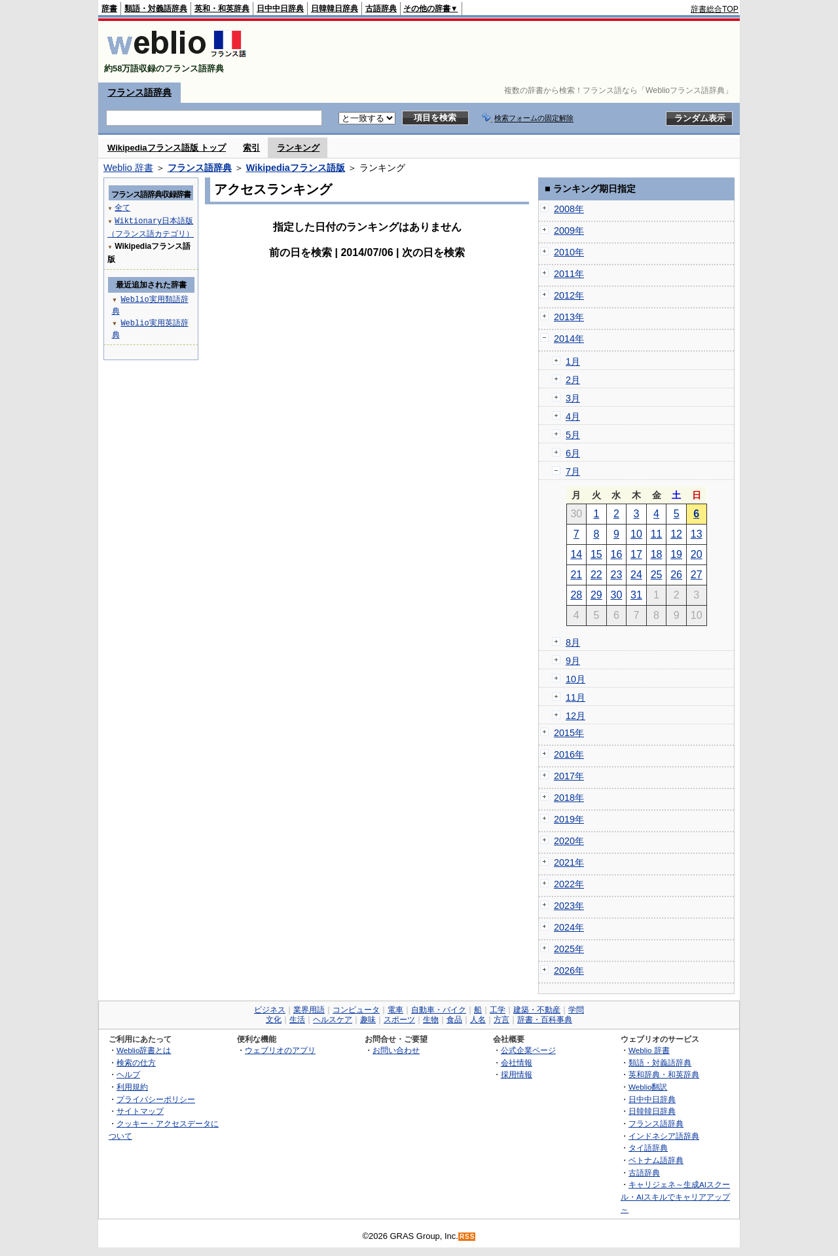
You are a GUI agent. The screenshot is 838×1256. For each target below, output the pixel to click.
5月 (573, 435)
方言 (501, 1020)
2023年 (569, 905)
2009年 (569, 230)
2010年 (569, 252)
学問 (576, 1010)
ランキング (298, 148)
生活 (297, 1020)
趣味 (368, 1020)
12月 (575, 716)
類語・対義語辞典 (155, 8)
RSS (467, 1236)
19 (676, 554)
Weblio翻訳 (647, 1086)
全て (122, 207)
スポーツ (399, 1020)
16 (617, 554)
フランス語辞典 (139, 92)
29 (596, 594)
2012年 (569, 295)
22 (596, 574)
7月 (573, 471)
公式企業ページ (528, 1050)
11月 (575, 697)
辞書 (109, 8)
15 (596, 554)
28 (576, 594)
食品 (454, 1020)
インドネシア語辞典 (663, 1136)
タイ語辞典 (648, 1147)
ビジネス (269, 1010)
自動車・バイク (438, 1010)
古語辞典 (381, 8)
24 (636, 574)
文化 (274, 1020)
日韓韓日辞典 (334, 8)
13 (696, 534)
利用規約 (132, 1086)
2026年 (569, 970)
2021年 (569, 862)
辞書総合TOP (714, 9)
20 (696, 554)
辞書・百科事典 (544, 1020)
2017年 (569, 776)
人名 (478, 1020)
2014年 (569, 338)
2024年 (569, 927)
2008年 (569, 209)
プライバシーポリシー (156, 1099)
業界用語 (309, 1010)
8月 (573, 642)
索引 (251, 148)
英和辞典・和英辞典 (663, 1074)
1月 (573, 361)
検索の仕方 (136, 1062)
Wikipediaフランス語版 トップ (166, 148)
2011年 (569, 273)
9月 (573, 661)
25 (657, 574)
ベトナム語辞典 (655, 1160)
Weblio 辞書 (128, 167)
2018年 (569, 797)
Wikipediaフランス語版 (295, 167)
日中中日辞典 (280, 8)
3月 (573, 398)
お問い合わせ (396, 1050)
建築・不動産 (536, 1010)
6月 (573, 453)
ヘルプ (128, 1074)
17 (636, 554)
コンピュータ (356, 1010)
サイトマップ (140, 1111)
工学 (497, 1010)
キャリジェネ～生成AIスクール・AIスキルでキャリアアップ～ (675, 1196)
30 (617, 594)
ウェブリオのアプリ (280, 1050)
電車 (395, 1010)
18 (657, 554)
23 (617, 574)
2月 (573, 380)
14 (576, 554)
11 (657, 534)
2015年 (569, 733)
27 (696, 574)
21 (576, 574)
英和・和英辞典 (221, 8)
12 (676, 534)
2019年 (569, 819)
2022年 (569, 884)
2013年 (569, 317)
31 (636, 594)
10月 (575, 679)
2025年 (569, 949)
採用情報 (516, 1074)
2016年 (569, 754)
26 (676, 574)
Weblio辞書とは (144, 1050)
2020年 (569, 841)
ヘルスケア (332, 1020)
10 (636, 534)
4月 (573, 416)
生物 (431, 1020)
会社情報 (516, 1062)
